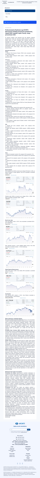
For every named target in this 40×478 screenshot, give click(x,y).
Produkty (28, 453)
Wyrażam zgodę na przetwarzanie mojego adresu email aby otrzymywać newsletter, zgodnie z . (19, 432)
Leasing (28, 458)
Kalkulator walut (12, 456)
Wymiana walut (28, 455)
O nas (12, 446)
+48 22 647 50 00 (20, 439)
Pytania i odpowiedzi (12, 450)
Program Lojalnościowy (28, 460)
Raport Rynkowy (9, 10)
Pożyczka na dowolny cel (28, 459)
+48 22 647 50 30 (20, 437)
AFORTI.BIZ (12, 448)
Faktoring (28, 457)
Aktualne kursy (12, 455)
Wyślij (29, 429)
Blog (6, 16)
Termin (28, 456)
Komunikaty (8, 13)
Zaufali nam (12, 449)
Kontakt (12, 451)
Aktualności (28, 446)
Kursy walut (12, 453)
